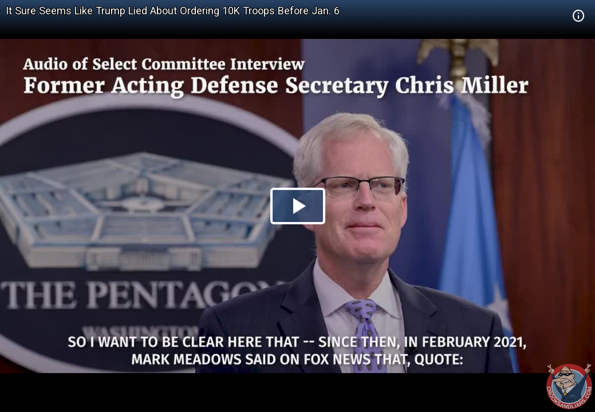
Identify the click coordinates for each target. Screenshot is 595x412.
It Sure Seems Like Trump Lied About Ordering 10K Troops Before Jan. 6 (173, 11)
